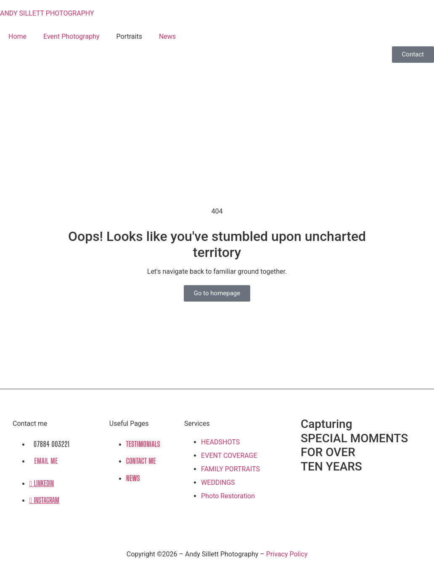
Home (17, 36)
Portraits (129, 36)
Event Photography (71, 36)
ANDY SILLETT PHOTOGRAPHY (47, 13)
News (167, 36)
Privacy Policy (287, 554)
